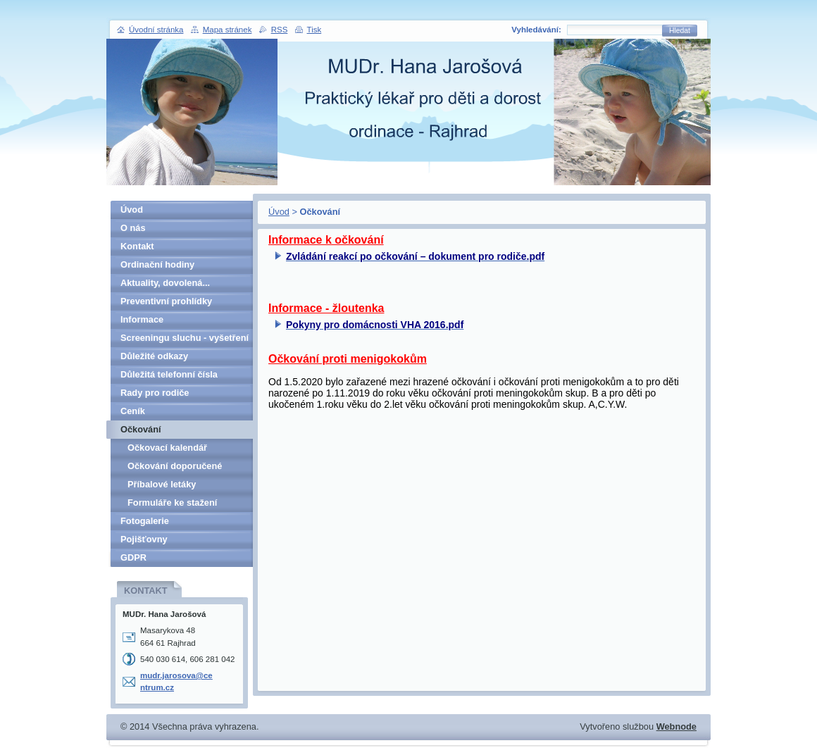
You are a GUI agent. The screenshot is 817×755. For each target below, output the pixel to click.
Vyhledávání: (536, 29)
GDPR (133, 557)
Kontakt (137, 246)
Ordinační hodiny (157, 264)
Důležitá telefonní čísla (169, 374)
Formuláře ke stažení (172, 502)
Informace (141, 319)
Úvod (278, 211)
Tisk (314, 29)
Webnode (676, 726)
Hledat (679, 31)
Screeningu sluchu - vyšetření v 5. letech (184, 339)
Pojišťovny (144, 539)
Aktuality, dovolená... (165, 282)
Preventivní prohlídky (166, 301)
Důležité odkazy (154, 356)
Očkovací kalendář (167, 447)
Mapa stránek (227, 29)
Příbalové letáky (161, 484)
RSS (279, 29)
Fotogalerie (144, 521)
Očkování (140, 429)
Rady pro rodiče (154, 392)
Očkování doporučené (174, 466)
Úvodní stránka (156, 29)
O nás (133, 228)
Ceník (132, 411)
